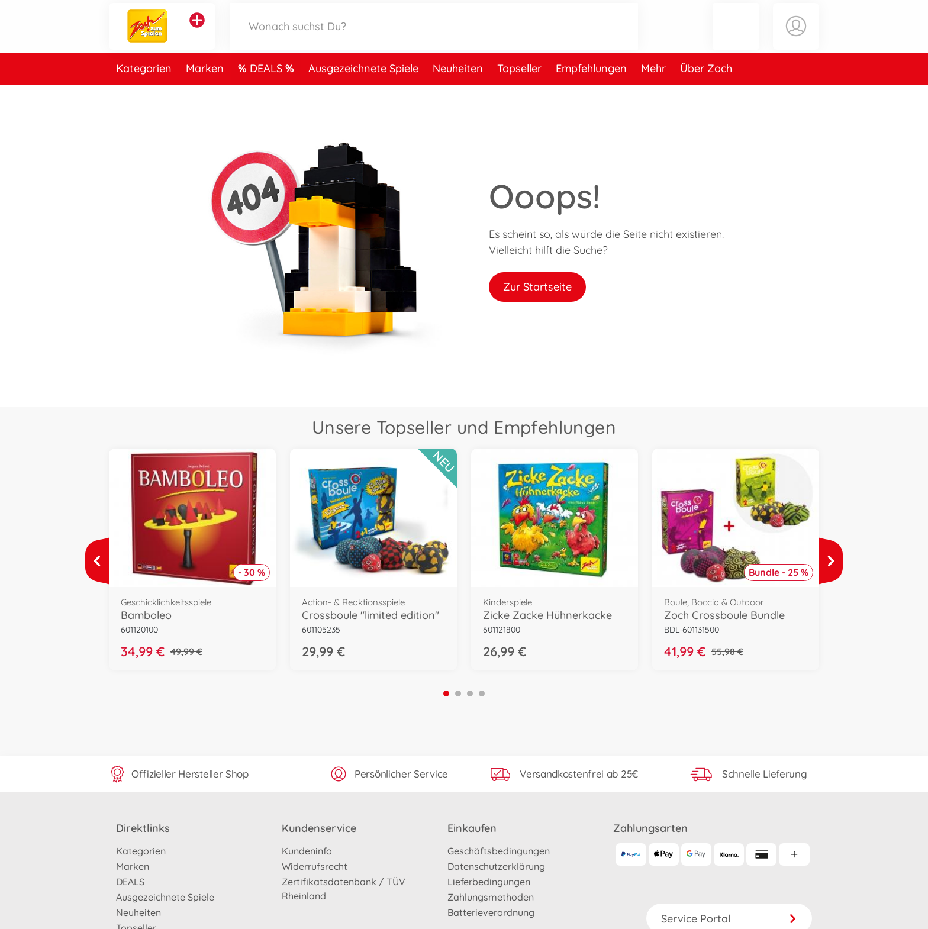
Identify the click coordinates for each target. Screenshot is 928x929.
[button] (736, 37)
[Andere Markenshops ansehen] (197, 32)
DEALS (267, 91)
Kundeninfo (307, 851)
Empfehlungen (591, 91)
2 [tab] (458, 693)
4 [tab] (482, 693)
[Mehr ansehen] (97, 561)
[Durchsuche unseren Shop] (434, 37)
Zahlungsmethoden (490, 897)
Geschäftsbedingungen (498, 851)
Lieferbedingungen (488, 882)
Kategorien (144, 91)
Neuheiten (458, 91)
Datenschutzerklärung (496, 866)
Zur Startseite (537, 286)
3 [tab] (470, 693)
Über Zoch (706, 91)
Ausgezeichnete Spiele (363, 91)
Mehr (653, 91)
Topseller (519, 91)
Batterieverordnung (490, 912)
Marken (205, 91)
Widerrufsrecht (314, 866)
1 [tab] (446, 693)
